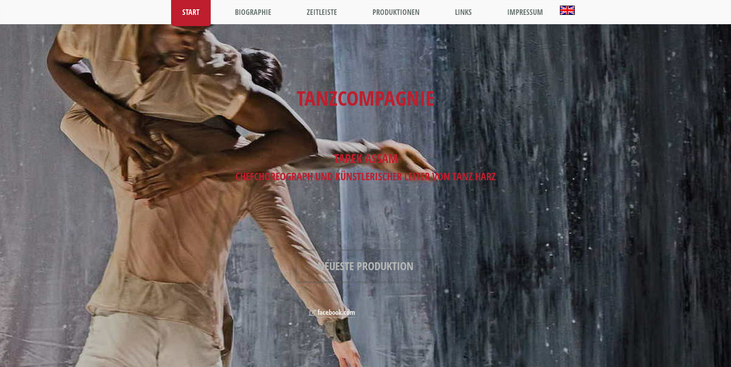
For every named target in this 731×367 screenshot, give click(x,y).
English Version (567, 10)
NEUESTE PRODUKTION (365, 265)
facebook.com (336, 312)
